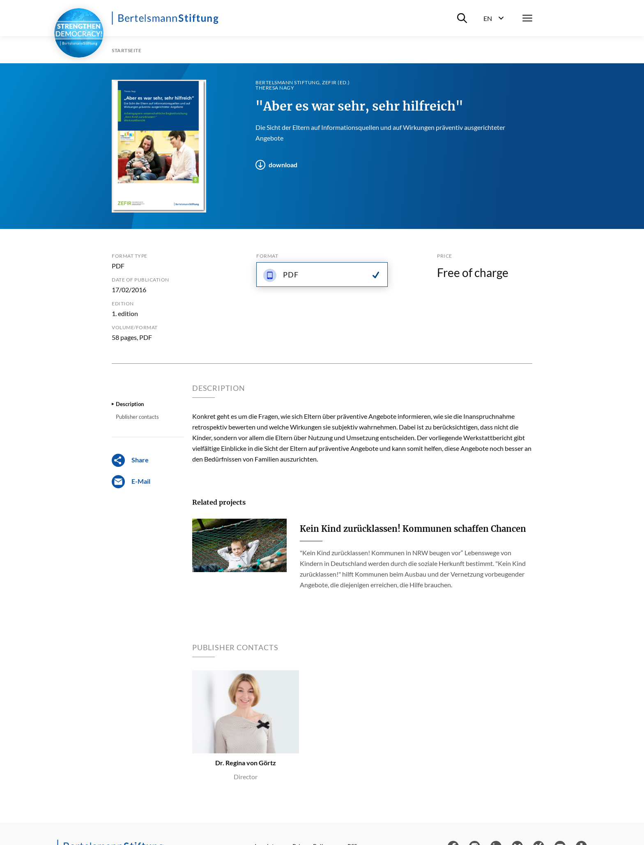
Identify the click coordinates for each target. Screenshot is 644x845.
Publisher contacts (137, 416)
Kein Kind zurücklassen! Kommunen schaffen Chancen (413, 529)
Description (130, 404)
